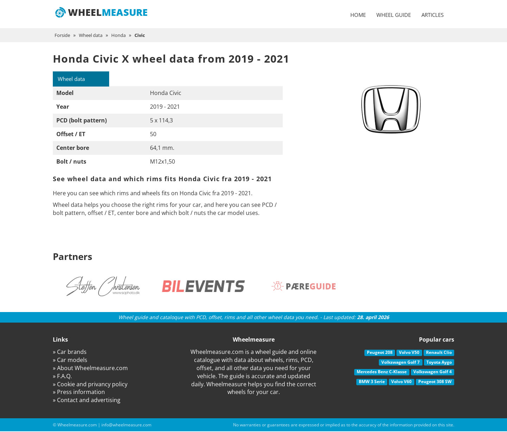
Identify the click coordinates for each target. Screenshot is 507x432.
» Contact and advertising (86, 401)
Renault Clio (439, 353)
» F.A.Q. (62, 376)
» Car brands (70, 352)
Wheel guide (393, 14)
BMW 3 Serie (372, 382)
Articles (432, 14)
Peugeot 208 (380, 353)
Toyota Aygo (439, 363)
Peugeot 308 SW (435, 382)
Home (358, 14)
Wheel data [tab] (73, 79)
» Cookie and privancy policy (90, 384)
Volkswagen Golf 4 (432, 372)
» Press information (79, 392)
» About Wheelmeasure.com (90, 368)
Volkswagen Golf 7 (400, 363)
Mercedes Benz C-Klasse (382, 372)
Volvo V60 (401, 382)
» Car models (70, 360)
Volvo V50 (409, 353)
